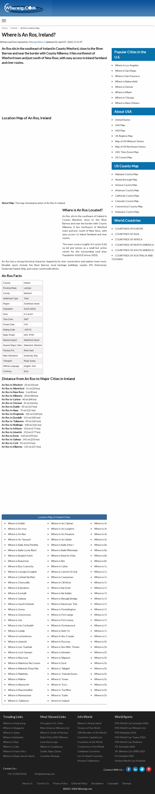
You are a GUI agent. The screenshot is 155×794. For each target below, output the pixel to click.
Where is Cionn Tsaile (106, 609)
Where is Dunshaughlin (106, 689)
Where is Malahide (18, 673)
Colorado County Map (127, 201)
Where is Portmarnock (63, 625)
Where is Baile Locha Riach (22, 550)
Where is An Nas (17, 534)
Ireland (14, 28)
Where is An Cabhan (62, 523)
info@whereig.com (45, 773)
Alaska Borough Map (126, 179)
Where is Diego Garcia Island (18, 755)
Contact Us (43, 783)
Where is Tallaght (60, 668)
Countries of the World (90, 741)
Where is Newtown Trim (64, 603)
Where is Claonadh (104, 614)
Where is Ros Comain (62, 636)
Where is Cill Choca (104, 587)
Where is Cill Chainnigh (106, 582)
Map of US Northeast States (130, 146)
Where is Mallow (17, 679)
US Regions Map (124, 135)
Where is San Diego (125, 70)
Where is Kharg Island (89, 723)
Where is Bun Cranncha (20, 566)
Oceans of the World (89, 727)
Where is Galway (17, 598)
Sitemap (126, 783)
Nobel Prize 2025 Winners (54, 737)
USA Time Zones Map (127, 151)
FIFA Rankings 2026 (125, 732)
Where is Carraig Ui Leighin (22, 571)
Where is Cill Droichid (105, 598)
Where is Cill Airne (61, 582)
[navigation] (4, 20)
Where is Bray (101, 560)
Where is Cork (102, 636)
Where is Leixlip (16, 630)
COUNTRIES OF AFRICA (128, 239)
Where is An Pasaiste (62, 534)
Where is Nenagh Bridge (64, 598)
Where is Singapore (13, 727)
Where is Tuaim (59, 695)
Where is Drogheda (104, 646)
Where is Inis (15, 620)
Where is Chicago (124, 97)
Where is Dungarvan (105, 673)
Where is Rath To (60, 630)
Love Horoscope (49, 741)
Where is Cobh (102, 630)
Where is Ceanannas (62, 577)
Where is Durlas (102, 695)
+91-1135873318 (16, 773)
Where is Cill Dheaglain (106, 593)
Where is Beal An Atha (63, 555)
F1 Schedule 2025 (124, 755)
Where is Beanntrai (18, 560)
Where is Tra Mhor (61, 689)
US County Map (123, 157)
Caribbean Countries (89, 751)
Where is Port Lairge (62, 614)
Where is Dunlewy (104, 684)
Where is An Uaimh (61, 539)
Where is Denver (124, 86)
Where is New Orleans (127, 102)
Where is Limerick (17, 641)
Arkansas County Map (127, 190)
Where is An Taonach (19, 539)
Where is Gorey (16, 609)
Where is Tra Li (59, 684)
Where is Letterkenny (20, 636)
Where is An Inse (17, 528)
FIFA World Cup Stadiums (128, 741)
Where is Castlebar (104, 571)
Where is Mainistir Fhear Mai (23, 668)
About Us (27, 783)
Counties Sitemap (50, 755)
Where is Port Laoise (62, 620)
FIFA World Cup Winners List (130, 727)
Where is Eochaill (17, 593)
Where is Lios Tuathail (20, 646)
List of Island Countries (90, 755)
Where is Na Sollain (61, 593)
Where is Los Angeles (127, 65)
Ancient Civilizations (88, 760)
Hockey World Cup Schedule (130, 760)
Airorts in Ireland (60, 700)
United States (122, 119)
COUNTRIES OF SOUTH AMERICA (134, 250)
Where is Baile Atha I (62, 544)
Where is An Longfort (62, 528)
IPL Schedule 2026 (125, 746)
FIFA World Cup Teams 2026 (130, 737)
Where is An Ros (103, 534)
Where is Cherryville (19, 582)
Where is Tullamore (18, 700)
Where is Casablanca (51, 746)
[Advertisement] (54, 89)
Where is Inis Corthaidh (20, 625)
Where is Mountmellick (20, 689)
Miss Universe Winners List (55, 727)
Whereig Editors (36, 41)
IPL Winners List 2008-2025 (130, 751)
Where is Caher (59, 566)
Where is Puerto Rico (14, 751)
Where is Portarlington (63, 609)
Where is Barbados (13, 737)
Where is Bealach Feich (20, 555)
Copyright (113, 783)
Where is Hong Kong (14, 723)
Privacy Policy (60, 783)
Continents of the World (91, 746)
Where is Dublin (16, 523)
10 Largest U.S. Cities (51, 723)
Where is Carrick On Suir (64, 571)
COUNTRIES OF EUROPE (129, 228)
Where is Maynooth (18, 684)
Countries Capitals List (90, 737)
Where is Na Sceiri (61, 587)
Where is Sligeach (60, 657)
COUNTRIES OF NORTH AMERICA (134, 244)
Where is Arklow (103, 539)
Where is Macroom (18, 657)
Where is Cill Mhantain (106, 603)
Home (5, 28)
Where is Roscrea (60, 641)
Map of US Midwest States (129, 141)
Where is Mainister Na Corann (24, 663)
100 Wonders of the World (92, 732)
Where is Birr (58, 560)
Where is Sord (58, 663)
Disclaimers (97, 783)
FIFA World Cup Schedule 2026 (131, 723)
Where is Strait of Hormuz (54, 732)
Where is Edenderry (18, 587)
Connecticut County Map (129, 206)
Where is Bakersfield (126, 81)
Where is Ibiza (10, 741)
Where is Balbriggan (105, 550)
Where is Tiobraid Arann (64, 673)
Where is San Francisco (127, 76)
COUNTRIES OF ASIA (127, 233)
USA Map (120, 125)
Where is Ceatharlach (106, 577)
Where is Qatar (11, 732)
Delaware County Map (127, 211)
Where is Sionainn (60, 652)
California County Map (127, 195)
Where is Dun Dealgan (106, 668)
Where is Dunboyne (105, 663)
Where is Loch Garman (20, 652)
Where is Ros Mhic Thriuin (65, 646)
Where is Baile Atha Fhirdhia (23, 544)
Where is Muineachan (19, 695)
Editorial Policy (79, 783)
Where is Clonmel (103, 625)
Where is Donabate (104, 641)
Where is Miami (123, 92)
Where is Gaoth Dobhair (21, 603)
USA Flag (120, 130)
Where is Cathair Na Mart (21, 577)
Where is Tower (59, 679)
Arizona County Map (126, 184)
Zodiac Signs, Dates (50, 751)
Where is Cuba (11, 746)
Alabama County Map (126, 174)
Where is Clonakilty (104, 620)
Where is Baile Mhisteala (64, 550)
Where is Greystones (19, 614)
